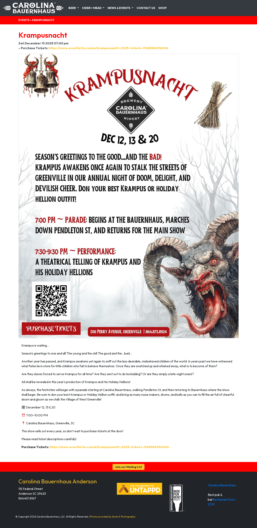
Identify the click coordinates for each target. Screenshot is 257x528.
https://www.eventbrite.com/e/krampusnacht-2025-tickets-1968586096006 (108, 48)
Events (23, 20)
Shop (162, 8)
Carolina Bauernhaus (222, 485)
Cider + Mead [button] (92, 8)
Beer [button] (72, 8)
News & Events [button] (119, 8)
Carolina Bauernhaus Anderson (57, 481)
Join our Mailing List (128, 467)
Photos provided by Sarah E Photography (112, 516)
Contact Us (146, 8)
